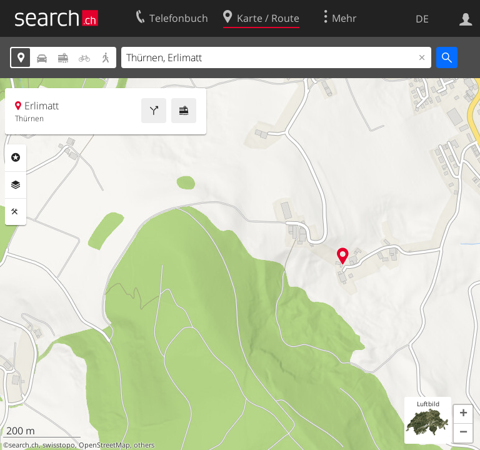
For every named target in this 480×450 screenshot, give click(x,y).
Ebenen (15, 185)
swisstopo (58, 445)
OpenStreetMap (104, 445)
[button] (463, 414)
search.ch (24, 445)
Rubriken (15, 157)
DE (422, 19)
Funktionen (15, 212)
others (144, 445)
